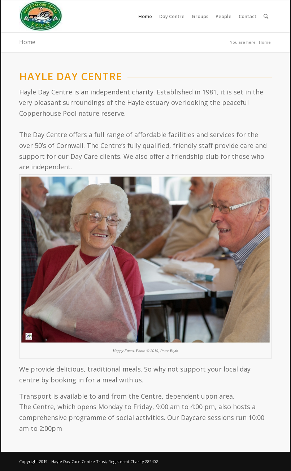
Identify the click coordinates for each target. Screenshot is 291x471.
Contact (247, 16)
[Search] (266, 16)
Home (145, 16)
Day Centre (171, 16)
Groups (200, 16)
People (223, 16)
